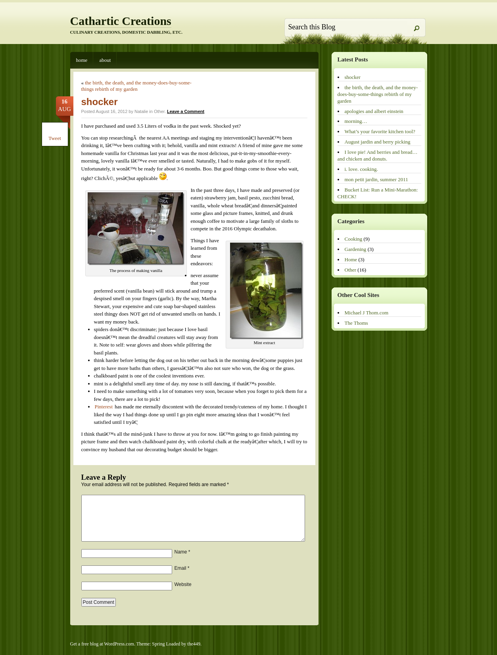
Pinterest (104, 407)
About (105, 60)
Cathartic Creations (120, 20)
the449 (193, 644)
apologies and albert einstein (374, 111)
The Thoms (356, 323)
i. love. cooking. (361, 169)
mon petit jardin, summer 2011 (376, 179)
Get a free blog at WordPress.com (102, 644)
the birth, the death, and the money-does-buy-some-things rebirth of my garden (136, 86)
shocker (99, 101)
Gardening (356, 249)
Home (82, 60)
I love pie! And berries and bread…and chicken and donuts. (378, 155)
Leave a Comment (185, 111)
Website (183, 584)
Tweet (54, 138)
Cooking (354, 239)
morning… (356, 121)
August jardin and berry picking (378, 142)
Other (159, 111)
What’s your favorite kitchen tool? (380, 131)
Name (182, 552)
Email (182, 568)
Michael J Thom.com (367, 313)
